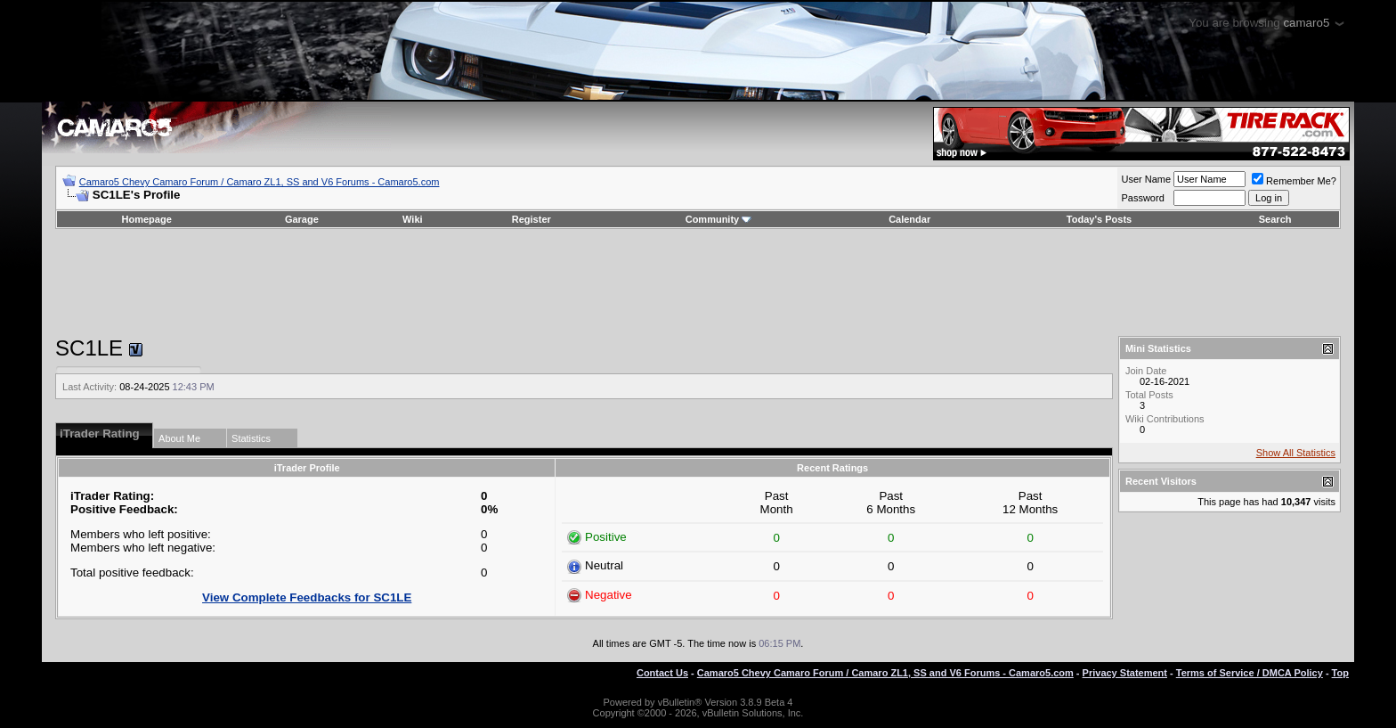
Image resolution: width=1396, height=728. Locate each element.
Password (1142, 197)
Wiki (412, 219)
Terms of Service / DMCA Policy (1249, 672)
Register (531, 219)
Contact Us (662, 672)
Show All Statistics (1295, 452)
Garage (302, 219)
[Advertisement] (698, 282)
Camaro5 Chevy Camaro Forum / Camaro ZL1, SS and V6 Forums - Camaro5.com (259, 181)
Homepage (147, 219)
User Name (1146, 179)
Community (719, 219)
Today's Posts (1099, 219)
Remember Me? (1294, 181)
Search (1275, 219)
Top (1340, 672)
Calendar (909, 219)
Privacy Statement (1125, 672)
